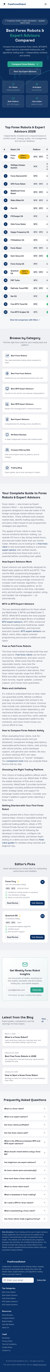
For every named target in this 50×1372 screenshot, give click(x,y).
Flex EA (14, 208)
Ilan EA (14, 296)
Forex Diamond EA (19, 176)
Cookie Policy (7, 1347)
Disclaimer (6, 1338)
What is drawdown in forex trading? (25, 1194)
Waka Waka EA (17, 200)
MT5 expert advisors (31, 631)
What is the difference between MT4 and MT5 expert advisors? (25, 1142)
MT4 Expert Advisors (10, 1301)
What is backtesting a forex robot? (25, 1211)
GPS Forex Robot (18, 184)
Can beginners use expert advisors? (25, 1162)
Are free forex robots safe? (25, 1133)
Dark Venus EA (17, 256)
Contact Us (6, 1350)
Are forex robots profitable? (25, 1125)
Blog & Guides (7, 1321)
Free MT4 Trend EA (19, 304)
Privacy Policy (7, 1341)
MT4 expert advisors (12, 622)
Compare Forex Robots (25, 65)
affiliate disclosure (39, 1365)
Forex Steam (16, 248)
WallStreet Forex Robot (18, 192)
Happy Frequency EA (20, 232)
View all (44, 1020)
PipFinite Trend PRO (19, 288)
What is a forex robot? (25, 1108)
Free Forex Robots (9, 1298)
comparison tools (14, 761)
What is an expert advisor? (25, 1117)
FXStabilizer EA (17, 240)
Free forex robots (23, 654)
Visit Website (37, 903)
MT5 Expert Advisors (10, 1305)
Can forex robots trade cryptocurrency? (25, 1219)
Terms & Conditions (9, 1344)
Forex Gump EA (17, 264)
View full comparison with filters (25, 320)
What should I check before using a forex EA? (25, 1152)
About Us (5, 1327)
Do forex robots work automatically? (25, 1170)
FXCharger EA (17, 216)
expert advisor (9, 550)
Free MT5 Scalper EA (20, 312)
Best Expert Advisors (10, 1295)
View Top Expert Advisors (25, 73)
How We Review (8, 1324)
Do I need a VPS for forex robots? (25, 1202)
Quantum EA (15, 272)
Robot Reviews (7, 1315)
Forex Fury (13, 156)
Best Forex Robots (9, 1292)
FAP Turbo (15, 280)
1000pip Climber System (18, 166)
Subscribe (36, 990)
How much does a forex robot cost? (25, 1178)
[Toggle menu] (45, 4)
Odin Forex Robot (18, 224)
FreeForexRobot (14, 4)
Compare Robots (8, 1318)
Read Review (12, 903)
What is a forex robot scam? (25, 1186)
